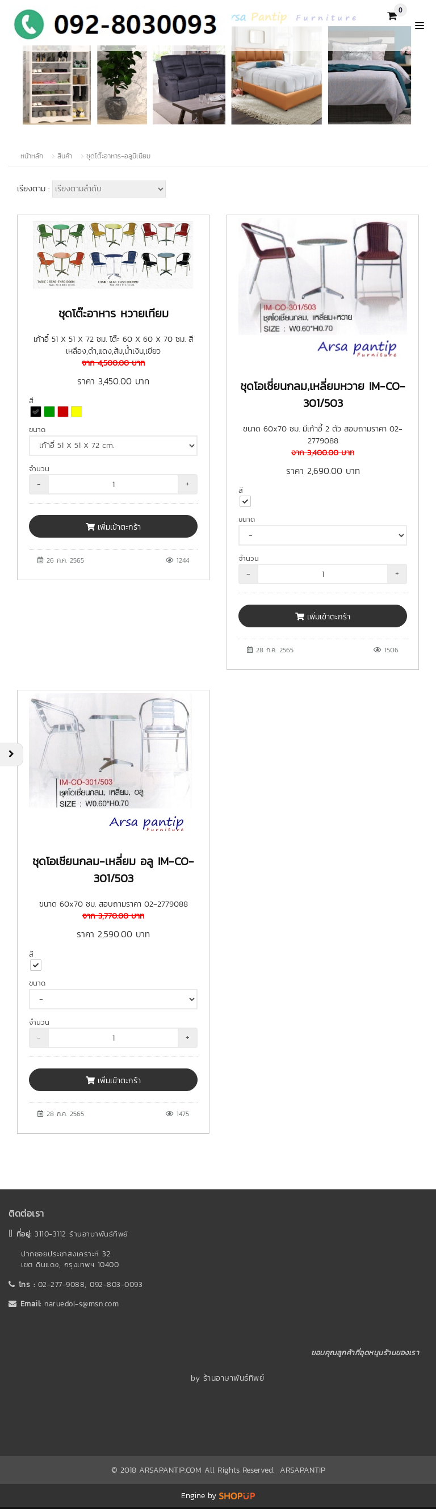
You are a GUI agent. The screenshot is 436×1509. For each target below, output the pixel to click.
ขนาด (37, 429)
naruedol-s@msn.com (81, 1303)
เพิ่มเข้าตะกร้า (113, 527)
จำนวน (39, 468)
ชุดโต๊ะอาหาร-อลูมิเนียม (118, 156)
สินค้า (64, 156)
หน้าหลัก (31, 156)
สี (31, 400)
